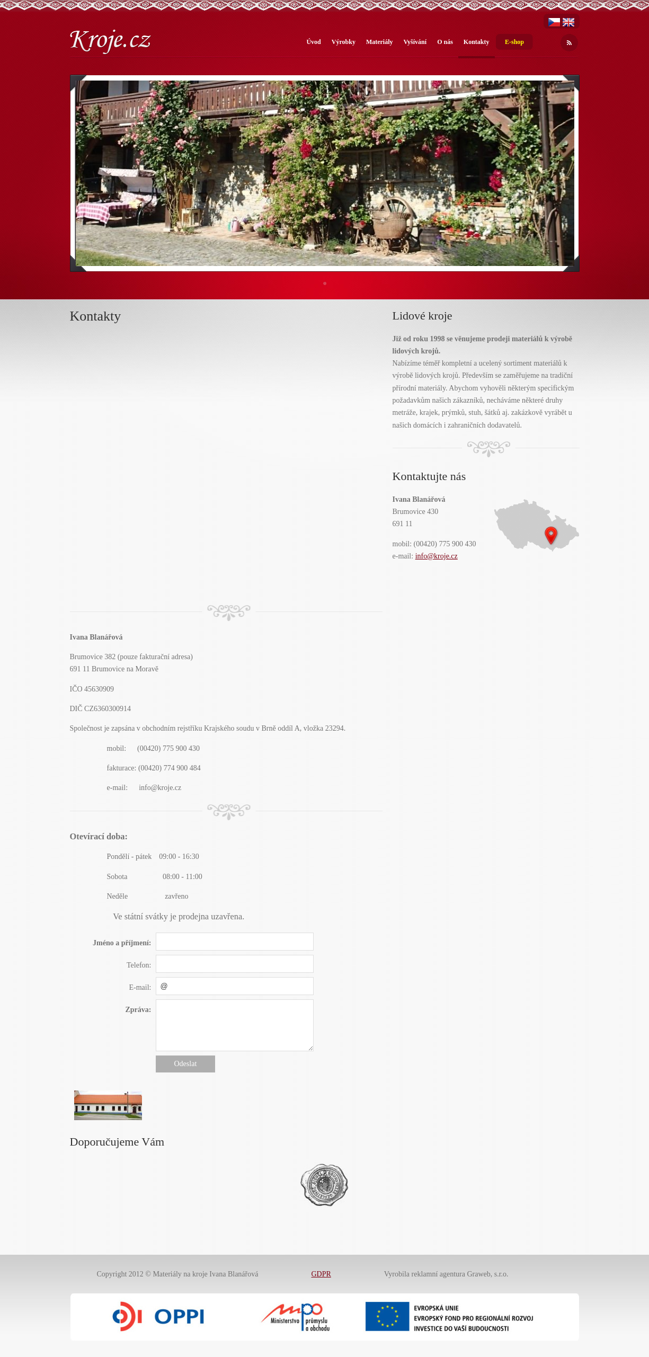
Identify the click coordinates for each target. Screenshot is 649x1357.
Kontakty (477, 42)
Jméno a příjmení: (122, 943)
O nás (445, 42)
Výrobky (343, 42)
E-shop (514, 42)
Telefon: (139, 965)
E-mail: (140, 987)
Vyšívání (415, 42)
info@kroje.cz (436, 556)
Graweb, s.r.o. (487, 1274)
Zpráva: (139, 1010)
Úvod (313, 42)
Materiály (379, 42)
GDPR (321, 1274)
